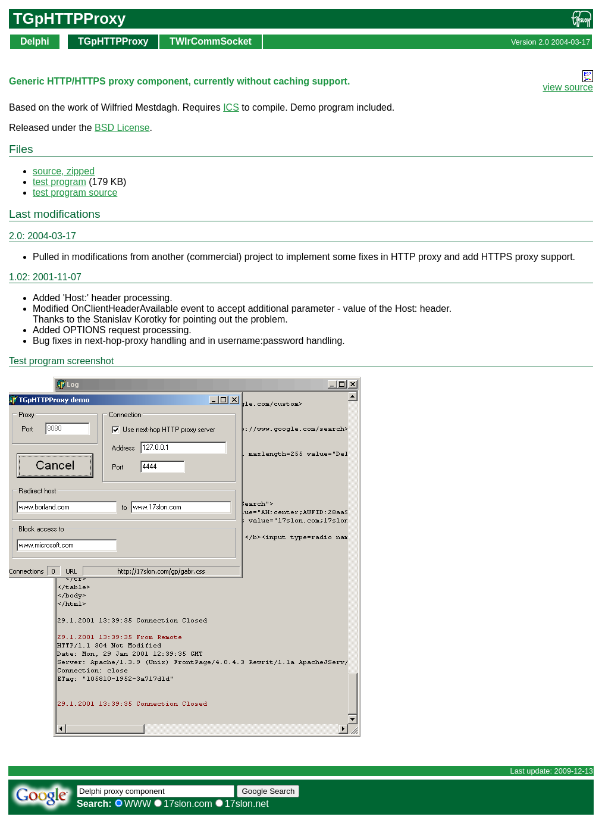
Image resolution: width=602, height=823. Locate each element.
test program (59, 182)
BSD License (122, 128)
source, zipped (64, 171)
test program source (75, 192)
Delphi (34, 41)
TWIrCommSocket (211, 41)
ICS (231, 107)
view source (568, 87)
